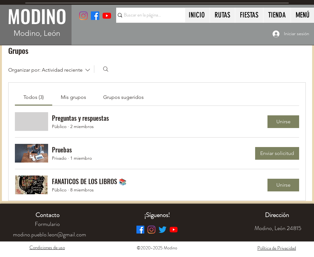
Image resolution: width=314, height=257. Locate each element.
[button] (277, 215)
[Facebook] (140, 230)
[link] (33, 97)
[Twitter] (162, 230)
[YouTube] (107, 15)
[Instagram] (83, 15)
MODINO (37, 15)
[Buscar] (106, 69)
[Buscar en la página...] (148, 15)
